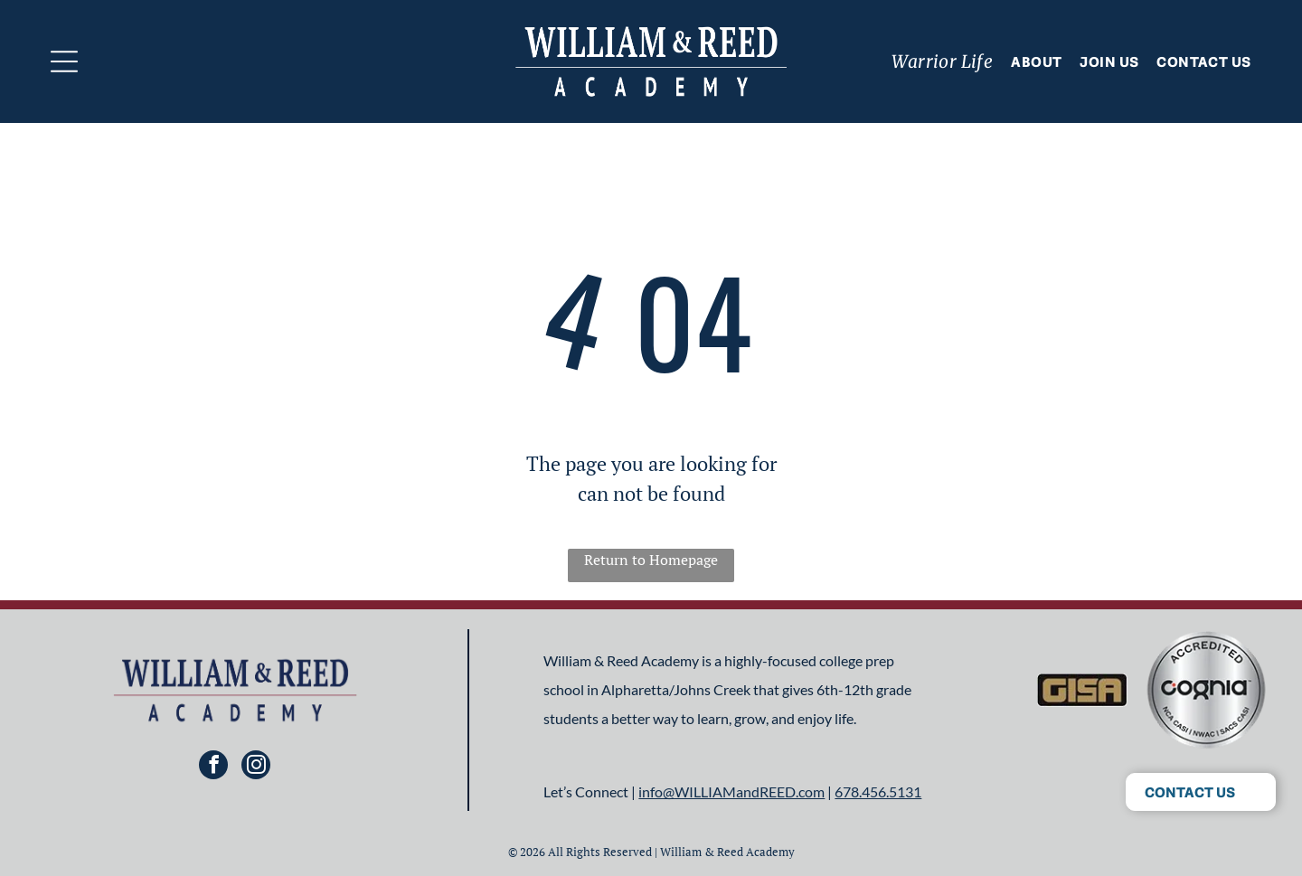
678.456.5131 (878, 791)
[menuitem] (933, 61)
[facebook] (213, 767)
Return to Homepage (651, 560)
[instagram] (255, 767)
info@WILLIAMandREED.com (731, 791)
